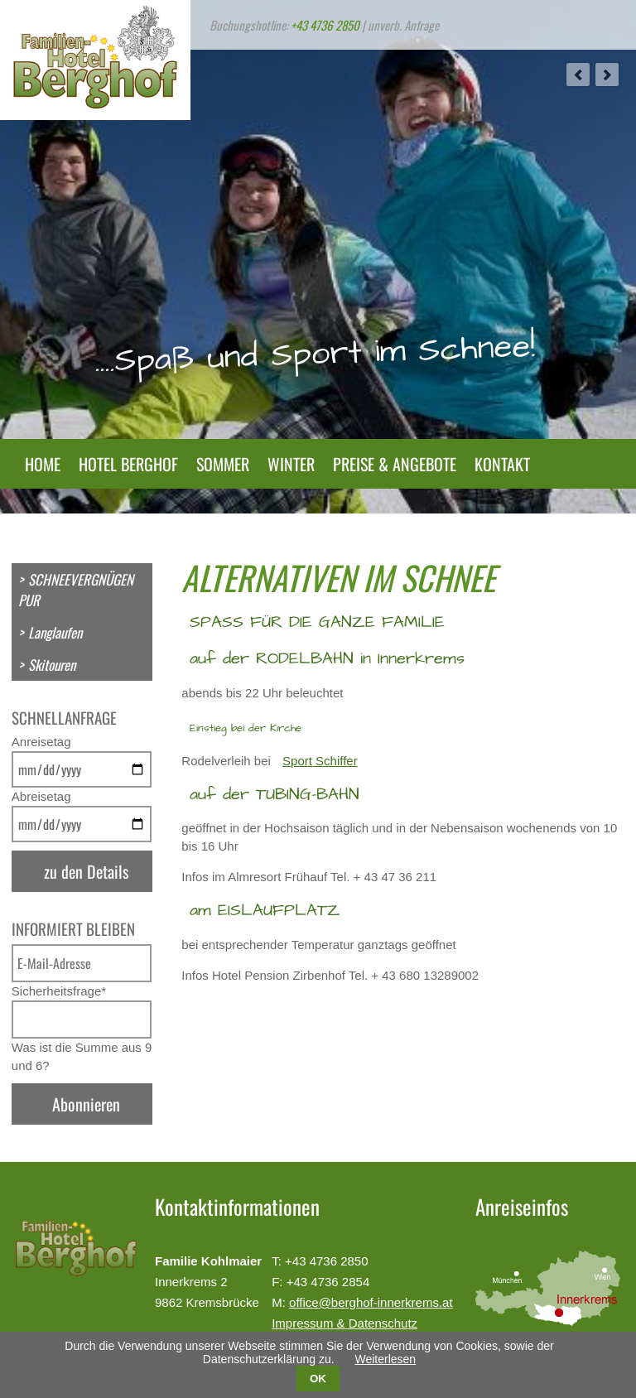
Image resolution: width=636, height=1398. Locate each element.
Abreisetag (41, 796)
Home (42, 463)
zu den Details (86, 871)
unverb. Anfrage (403, 25)
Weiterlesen (385, 1359)
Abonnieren (86, 1104)
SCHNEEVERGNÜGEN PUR (75, 589)
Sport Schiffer (320, 761)
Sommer (222, 463)
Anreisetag (41, 742)
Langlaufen (55, 632)
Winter (291, 463)
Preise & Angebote (394, 463)
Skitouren (51, 664)
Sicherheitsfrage (59, 991)
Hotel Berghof (128, 463)
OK (318, 1378)
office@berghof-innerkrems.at (371, 1302)
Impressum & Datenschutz (344, 1323)
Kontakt (502, 463)
